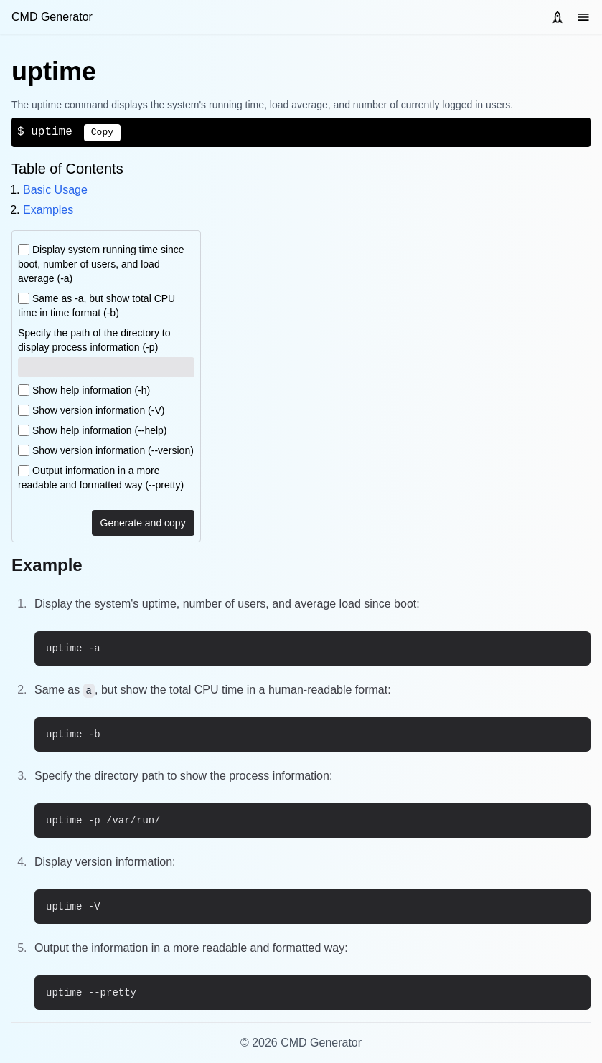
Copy (102, 132)
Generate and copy (143, 523)
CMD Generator (52, 17)
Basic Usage (55, 190)
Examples (48, 210)
